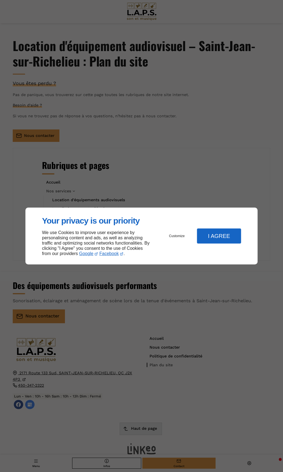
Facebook (109, 253)
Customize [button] (177, 236)
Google (86, 253)
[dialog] (141, 236)
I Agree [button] (219, 236)
